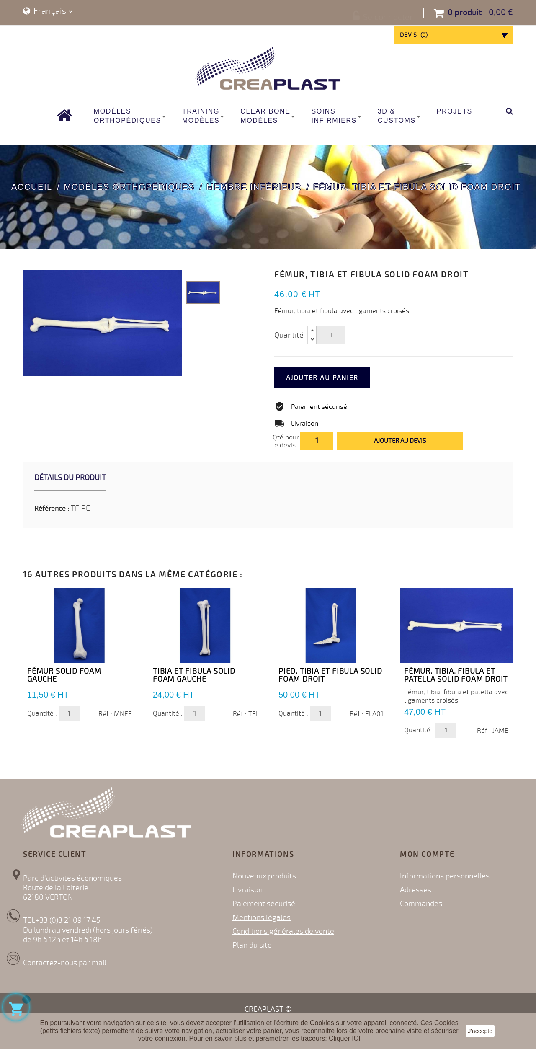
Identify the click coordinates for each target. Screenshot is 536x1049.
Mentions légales (261, 917)
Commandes (421, 903)
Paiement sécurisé (263, 903)
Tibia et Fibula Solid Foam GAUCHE (194, 675)
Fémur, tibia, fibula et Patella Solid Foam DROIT (456, 675)
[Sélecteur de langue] (47, 11)
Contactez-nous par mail (64, 962)
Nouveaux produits (264, 876)
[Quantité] (330, 335)
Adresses (415, 889)
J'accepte (480, 1031)
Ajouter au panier (333, 378)
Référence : (51, 508)
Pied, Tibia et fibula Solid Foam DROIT (330, 675)
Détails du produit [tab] (70, 477)
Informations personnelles (445, 876)
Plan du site (252, 945)
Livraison (247, 889)
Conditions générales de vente (283, 931)
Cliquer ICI (345, 1038)
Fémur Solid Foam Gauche (64, 675)
